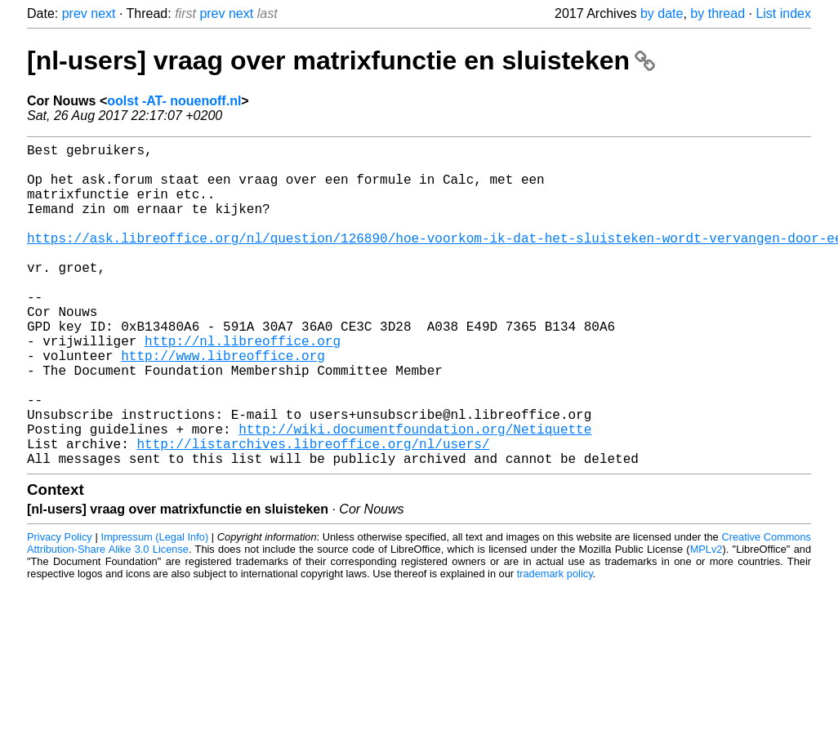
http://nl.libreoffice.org (243, 386)
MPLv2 (706, 621)
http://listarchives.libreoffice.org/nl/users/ (312, 512)
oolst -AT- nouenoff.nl (174, 101)
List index (783, 13)
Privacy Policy (59, 609)
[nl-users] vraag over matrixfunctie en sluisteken (341, 60)
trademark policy (555, 645)
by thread (717, 13)
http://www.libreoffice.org (223, 404)
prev (74, 13)
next (103, 13)
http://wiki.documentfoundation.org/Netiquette (414, 494)
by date (661, 13)
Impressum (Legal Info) (154, 609)
